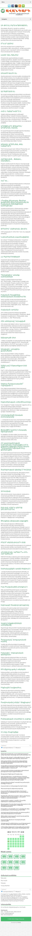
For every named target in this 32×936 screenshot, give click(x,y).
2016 (4, 856)
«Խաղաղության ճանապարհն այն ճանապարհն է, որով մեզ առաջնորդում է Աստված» (15, 813)
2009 (23, 862)
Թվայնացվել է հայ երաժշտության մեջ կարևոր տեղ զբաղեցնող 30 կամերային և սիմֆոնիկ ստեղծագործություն (16, 805)
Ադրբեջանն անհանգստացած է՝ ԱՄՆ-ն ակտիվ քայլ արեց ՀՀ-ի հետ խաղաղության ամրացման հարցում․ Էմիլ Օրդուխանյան (15, 797)
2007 (10, 867)
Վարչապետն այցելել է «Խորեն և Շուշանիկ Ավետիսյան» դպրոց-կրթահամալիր (13, 801)
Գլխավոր (3, 878)
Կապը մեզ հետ (5, 885)
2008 (4, 867)
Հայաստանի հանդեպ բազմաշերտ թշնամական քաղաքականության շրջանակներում (15, 771)
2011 (10, 862)
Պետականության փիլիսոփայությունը (12, 788)
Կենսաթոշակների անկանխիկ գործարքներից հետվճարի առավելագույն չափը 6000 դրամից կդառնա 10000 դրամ (14, 762)
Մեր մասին (4, 880)
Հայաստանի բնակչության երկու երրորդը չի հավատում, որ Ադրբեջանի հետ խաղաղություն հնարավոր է (14, 792)
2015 (10, 856)
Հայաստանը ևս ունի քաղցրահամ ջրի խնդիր (14, 786)
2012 (4, 862)
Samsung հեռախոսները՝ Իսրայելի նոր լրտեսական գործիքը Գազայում (15, 783)
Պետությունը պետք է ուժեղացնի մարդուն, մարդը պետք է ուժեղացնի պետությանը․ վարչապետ (15, 758)
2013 (23, 856)
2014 (17, 856)
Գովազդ (3, 883)
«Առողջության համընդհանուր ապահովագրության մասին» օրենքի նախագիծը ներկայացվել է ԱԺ (15, 824)
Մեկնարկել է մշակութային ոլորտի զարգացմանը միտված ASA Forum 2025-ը (15, 816)
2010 (17, 862)
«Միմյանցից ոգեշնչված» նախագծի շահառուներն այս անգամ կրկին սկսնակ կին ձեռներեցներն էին (15, 827)
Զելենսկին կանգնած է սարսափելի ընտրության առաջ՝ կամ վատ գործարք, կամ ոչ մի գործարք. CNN (16, 754)
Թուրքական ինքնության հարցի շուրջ (11, 774)
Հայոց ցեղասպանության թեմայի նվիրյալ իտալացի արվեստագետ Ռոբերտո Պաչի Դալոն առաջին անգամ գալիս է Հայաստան (16, 767)
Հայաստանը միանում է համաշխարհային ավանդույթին (13, 820)
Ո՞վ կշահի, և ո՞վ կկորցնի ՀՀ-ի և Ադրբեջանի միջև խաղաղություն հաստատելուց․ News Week (15, 809)
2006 (17, 867)
